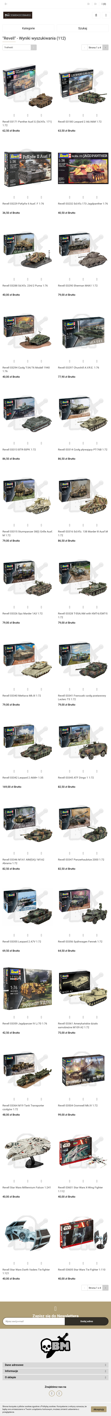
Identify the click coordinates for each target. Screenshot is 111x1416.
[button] (104, 4)
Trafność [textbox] (8, 47)
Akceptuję (98, 1409)
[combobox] (19, 47)
